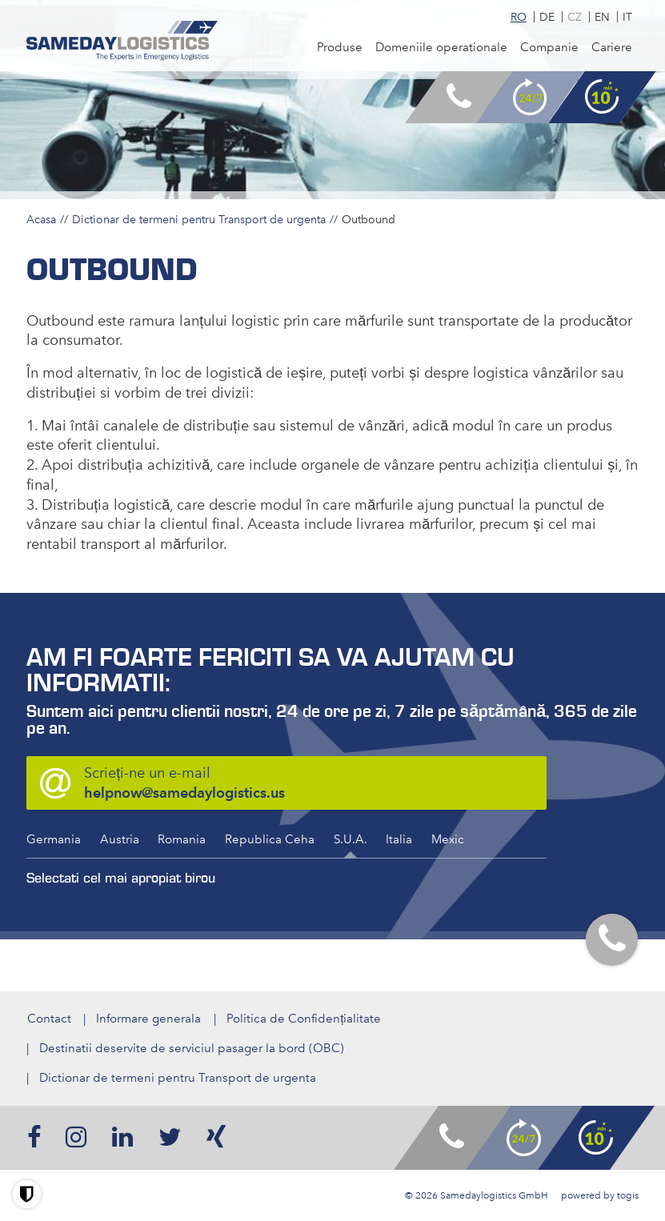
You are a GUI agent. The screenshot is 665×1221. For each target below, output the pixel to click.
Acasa (41, 219)
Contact (48, 1018)
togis (628, 1195)
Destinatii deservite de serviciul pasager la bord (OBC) (191, 1048)
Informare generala (148, 1018)
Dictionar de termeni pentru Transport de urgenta (199, 219)
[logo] (122, 42)
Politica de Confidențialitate (303, 1018)
